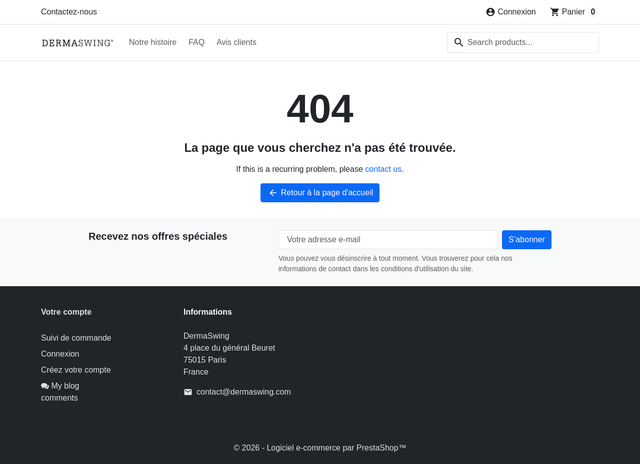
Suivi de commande (76, 338)
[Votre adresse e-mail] (388, 239)
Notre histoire (152, 42)
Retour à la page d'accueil (320, 193)
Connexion (60, 354)
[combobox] (523, 42)
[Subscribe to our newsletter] (527, 239)
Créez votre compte (76, 370)
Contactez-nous (69, 11)
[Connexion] (511, 12)
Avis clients (236, 42)
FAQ (196, 42)
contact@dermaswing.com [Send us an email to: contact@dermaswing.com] (243, 392)
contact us (383, 169)
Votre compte (66, 312)
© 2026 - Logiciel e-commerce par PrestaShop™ (320, 448)
